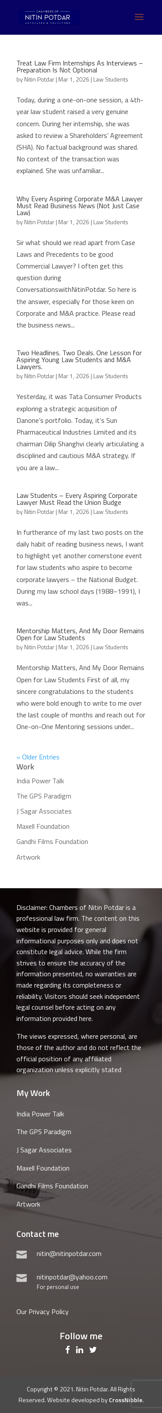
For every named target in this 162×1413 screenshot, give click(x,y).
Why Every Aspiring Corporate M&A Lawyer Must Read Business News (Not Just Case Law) (79, 205)
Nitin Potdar (39, 79)
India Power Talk (40, 780)
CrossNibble (126, 1400)
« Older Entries (38, 757)
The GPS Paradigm (43, 796)
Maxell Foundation (43, 826)
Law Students (110, 79)
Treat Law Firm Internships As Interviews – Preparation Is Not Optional (79, 66)
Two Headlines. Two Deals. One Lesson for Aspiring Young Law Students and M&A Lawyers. (79, 359)
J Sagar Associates (44, 811)
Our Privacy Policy (42, 1311)
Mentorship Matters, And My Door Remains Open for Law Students (80, 634)
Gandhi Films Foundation (52, 841)
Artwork (28, 857)
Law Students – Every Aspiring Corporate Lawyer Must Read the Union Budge (76, 498)
